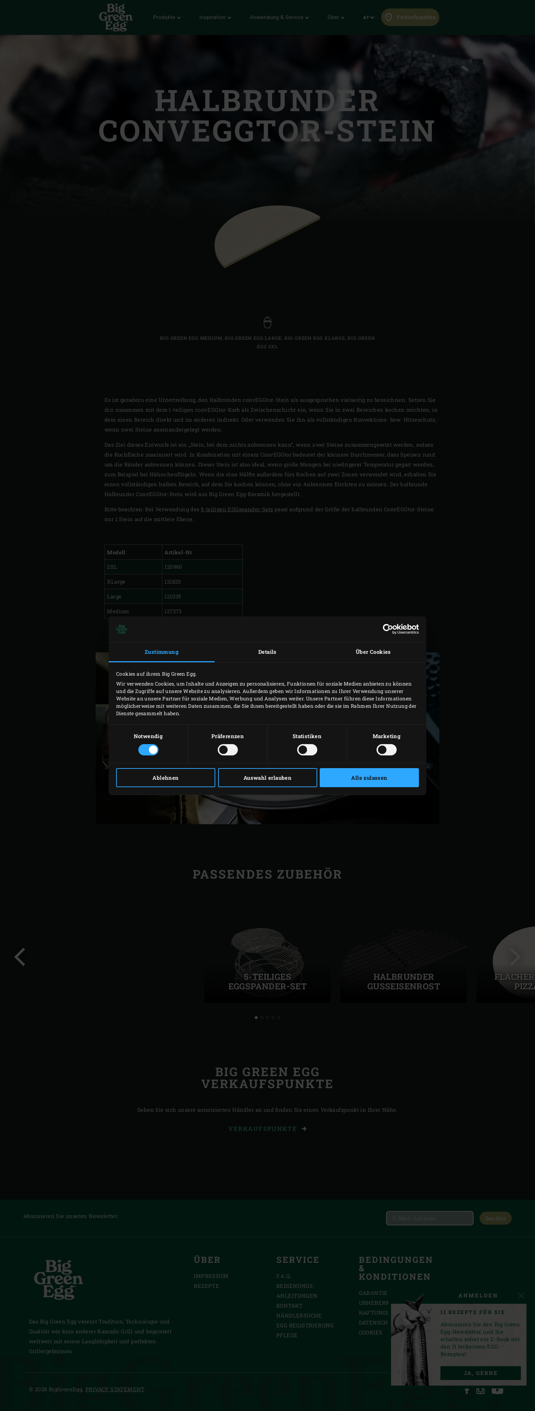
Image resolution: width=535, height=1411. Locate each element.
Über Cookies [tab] (373, 651)
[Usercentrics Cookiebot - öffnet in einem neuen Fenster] (388, 629)
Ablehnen (165, 777)
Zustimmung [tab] (162, 651)
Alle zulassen (369, 777)
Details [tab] (267, 651)
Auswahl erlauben (267, 777)
